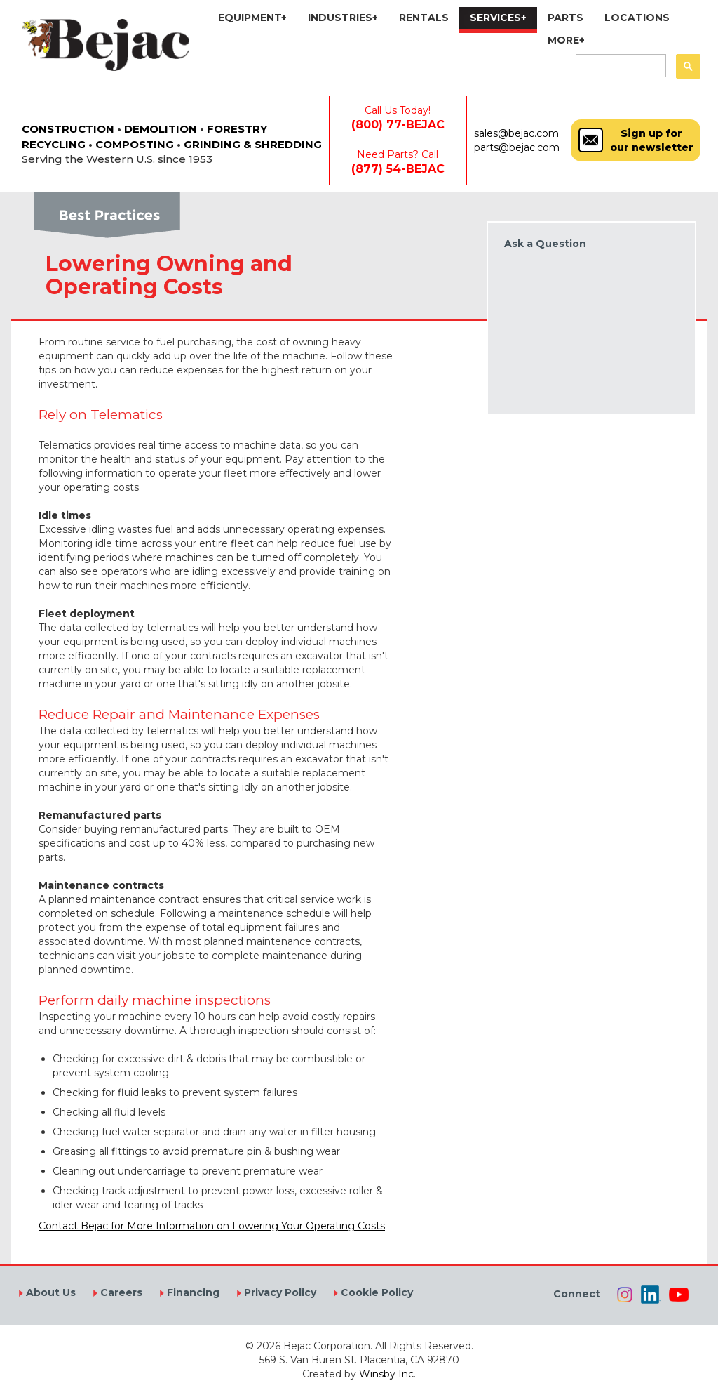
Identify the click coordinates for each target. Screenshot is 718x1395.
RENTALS (424, 17)
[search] (619, 66)
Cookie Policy (375, 1292)
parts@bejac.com (517, 147)
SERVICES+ (498, 17)
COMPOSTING (134, 144)
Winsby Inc (386, 1374)
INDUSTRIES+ (343, 17)
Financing (191, 1292)
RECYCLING (54, 144)
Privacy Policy (278, 1292)
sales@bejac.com (516, 133)
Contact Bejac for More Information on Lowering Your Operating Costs (212, 1225)
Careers (119, 1292)
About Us (49, 1292)
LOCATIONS (637, 17)
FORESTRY (237, 128)
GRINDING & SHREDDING (253, 144)
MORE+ (566, 40)
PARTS (565, 17)
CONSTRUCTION (68, 128)
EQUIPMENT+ (252, 17)
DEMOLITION (160, 128)
